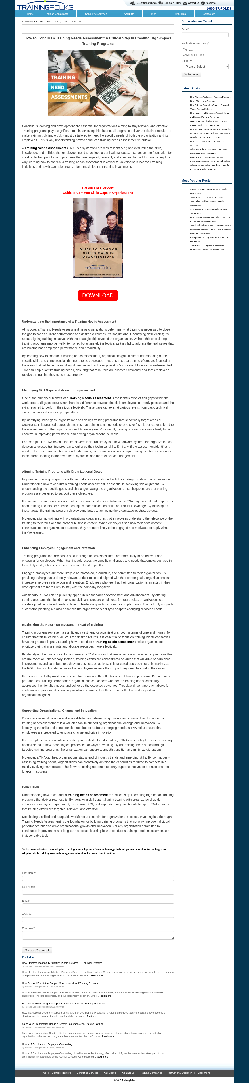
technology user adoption (131, 849)
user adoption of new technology (95, 849)
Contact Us (193, 3)
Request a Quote (172, 3)
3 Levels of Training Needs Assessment (208, 245)
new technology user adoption (68, 853)
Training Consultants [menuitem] (57, 13)
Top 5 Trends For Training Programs (206, 197)
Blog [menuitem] (153, 13)
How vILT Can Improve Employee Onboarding (210, 129)
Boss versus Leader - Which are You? (207, 249)
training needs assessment (116, 642)
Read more (96, 975)
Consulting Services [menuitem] (96, 13)
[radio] (207, 50)
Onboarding (203, 1072)
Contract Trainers (61, 1072)
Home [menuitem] (30, 13)
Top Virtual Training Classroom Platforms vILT (210, 225)
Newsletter (211, 3)
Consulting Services (87, 1072)
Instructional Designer (180, 1072)
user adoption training (62, 849)
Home (43, 1072)
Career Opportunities (146, 3)
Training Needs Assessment (45, 148)
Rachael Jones (42, 21)
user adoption (39, 849)
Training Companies (151, 1072)
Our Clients (110, 1072)
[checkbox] (207, 52)
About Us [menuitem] (129, 13)
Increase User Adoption (101, 853)
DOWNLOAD (98, 295)
